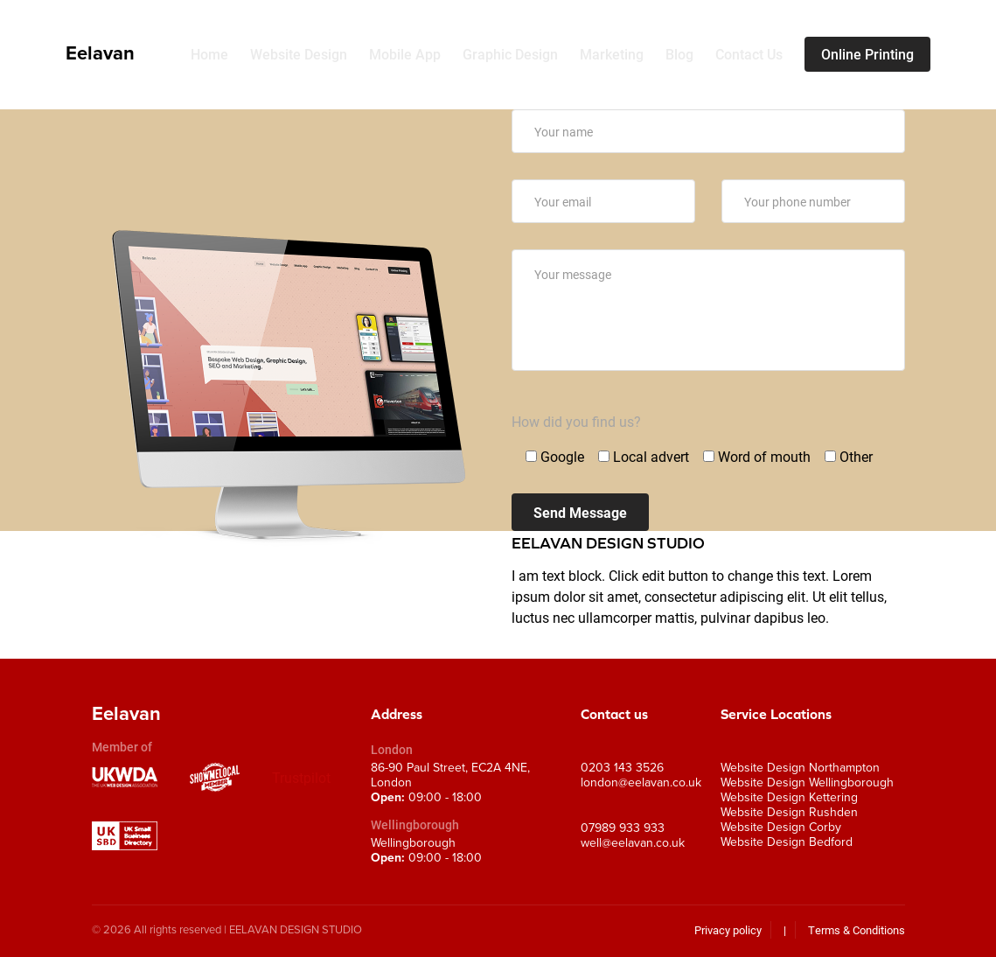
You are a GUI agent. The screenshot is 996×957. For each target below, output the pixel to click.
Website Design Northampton (800, 767)
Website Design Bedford (787, 842)
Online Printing (867, 54)
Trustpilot (301, 777)
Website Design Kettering (789, 797)
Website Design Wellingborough (807, 782)
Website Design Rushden (789, 812)
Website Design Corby (781, 827)
